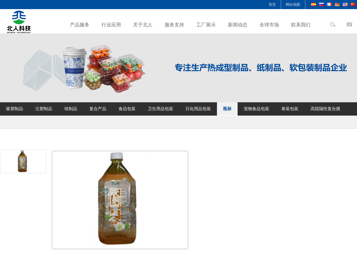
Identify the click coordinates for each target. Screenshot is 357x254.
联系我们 (301, 24)
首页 (272, 4)
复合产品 (97, 109)
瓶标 (227, 109)
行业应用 (111, 24)
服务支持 (174, 24)
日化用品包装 (198, 109)
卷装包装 (289, 109)
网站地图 (293, 4)
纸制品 (70, 109)
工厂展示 (206, 24)
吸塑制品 (14, 109)
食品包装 (127, 109)
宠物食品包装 (256, 109)
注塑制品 (43, 109)
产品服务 (79, 24)
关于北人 (143, 24)
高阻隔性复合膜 (325, 109)
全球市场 (269, 24)
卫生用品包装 (160, 109)
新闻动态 (237, 24)
